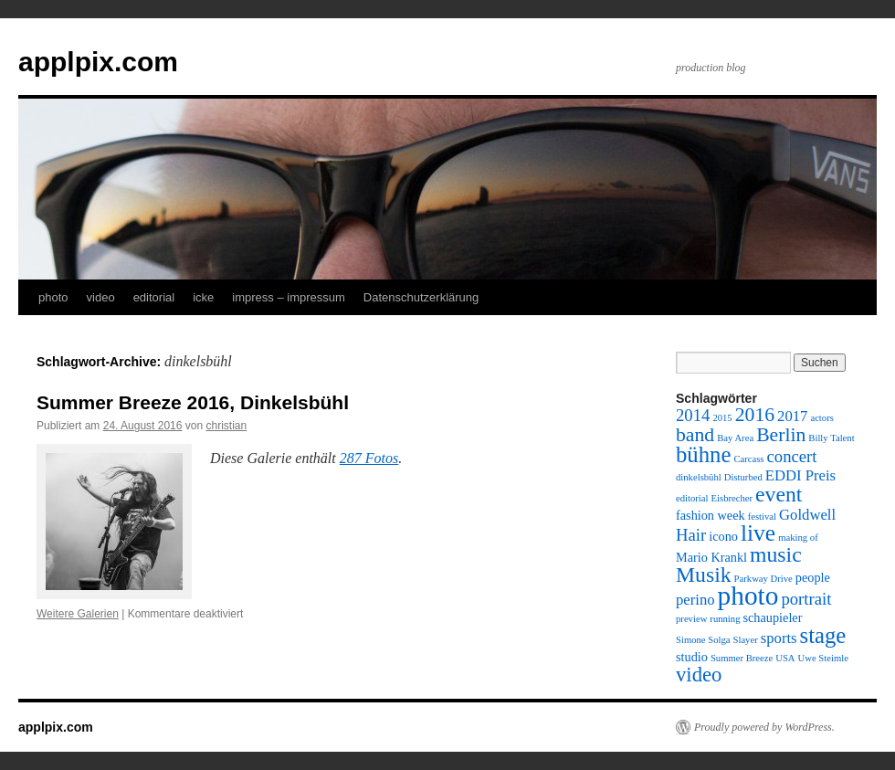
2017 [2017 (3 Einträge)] (792, 416)
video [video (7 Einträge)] (698, 674)
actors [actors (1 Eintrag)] (821, 418)
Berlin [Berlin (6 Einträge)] (781, 435)
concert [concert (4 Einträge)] (792, 456)
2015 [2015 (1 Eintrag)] (722, 418)
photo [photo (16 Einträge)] (748, 595)
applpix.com (98, 62)
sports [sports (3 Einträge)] (779, 638)
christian (226, 425)
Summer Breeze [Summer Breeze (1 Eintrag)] (742, 658)
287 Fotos (369, 458)
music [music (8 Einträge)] (776, 554)
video (101, 297)
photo (53, 297)
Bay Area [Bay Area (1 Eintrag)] (735, 438)
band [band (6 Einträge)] (695, 435)
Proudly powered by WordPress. (764, 727)
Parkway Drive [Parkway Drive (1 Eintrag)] (763, 579)
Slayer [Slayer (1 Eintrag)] (745, 640)
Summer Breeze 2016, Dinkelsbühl (193, 402)
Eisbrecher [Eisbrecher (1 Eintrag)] (732, 498)
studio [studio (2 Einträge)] (692, 656)
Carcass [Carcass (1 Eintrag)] (748, 459)
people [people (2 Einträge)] (812, 577)
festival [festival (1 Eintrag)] (762, 517)
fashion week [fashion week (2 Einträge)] (710, 515)
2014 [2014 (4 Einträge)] (693, 415)
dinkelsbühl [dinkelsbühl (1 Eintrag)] (698, 477)
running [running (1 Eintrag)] (725, 619)
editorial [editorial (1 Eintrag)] (692, 498)
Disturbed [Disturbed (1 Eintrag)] (743, 477)
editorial (154, 297)
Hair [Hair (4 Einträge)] (691, 534)
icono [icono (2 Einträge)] (723, 536)
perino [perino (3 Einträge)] (695, 599)
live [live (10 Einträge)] (758, 533)
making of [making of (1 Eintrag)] (798, 538)
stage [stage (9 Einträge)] (823, 635)
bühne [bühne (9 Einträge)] (703, 454)
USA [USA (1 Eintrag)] (785, 658)
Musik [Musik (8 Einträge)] (704, 574)
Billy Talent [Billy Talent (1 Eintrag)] (831, 438)
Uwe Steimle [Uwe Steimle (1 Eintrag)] (823, 658)
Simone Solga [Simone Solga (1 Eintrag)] (703, 640)
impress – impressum (288, 297)
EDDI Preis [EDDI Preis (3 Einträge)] (800, 475)
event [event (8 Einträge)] (778, 494)
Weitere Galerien (78, 613)
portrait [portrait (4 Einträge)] (806, 598)
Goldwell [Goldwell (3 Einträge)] (807, 514)
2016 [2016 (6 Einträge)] (754, 415)
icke (203, 297)
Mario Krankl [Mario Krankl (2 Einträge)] (711, 557)
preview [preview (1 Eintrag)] (691, 619)
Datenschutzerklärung (421, 297)
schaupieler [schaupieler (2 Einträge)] (772, 617)
